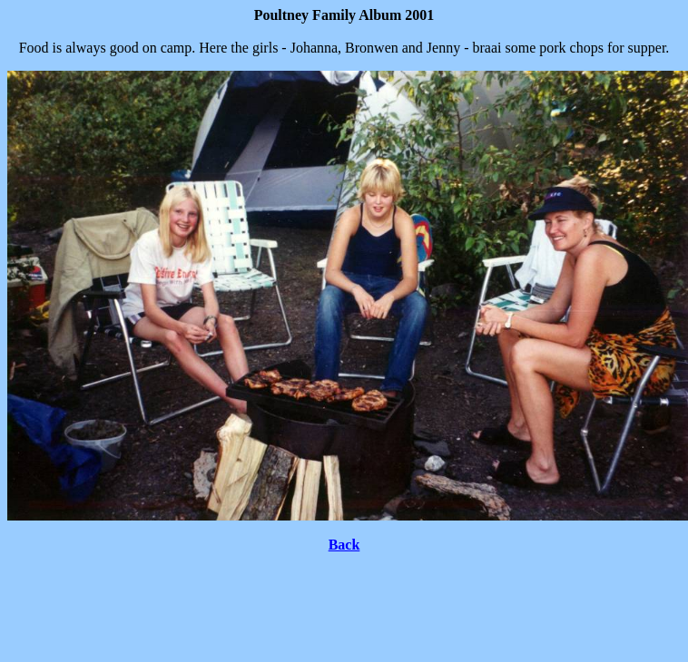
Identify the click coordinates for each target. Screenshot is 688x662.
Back (344, 544)
